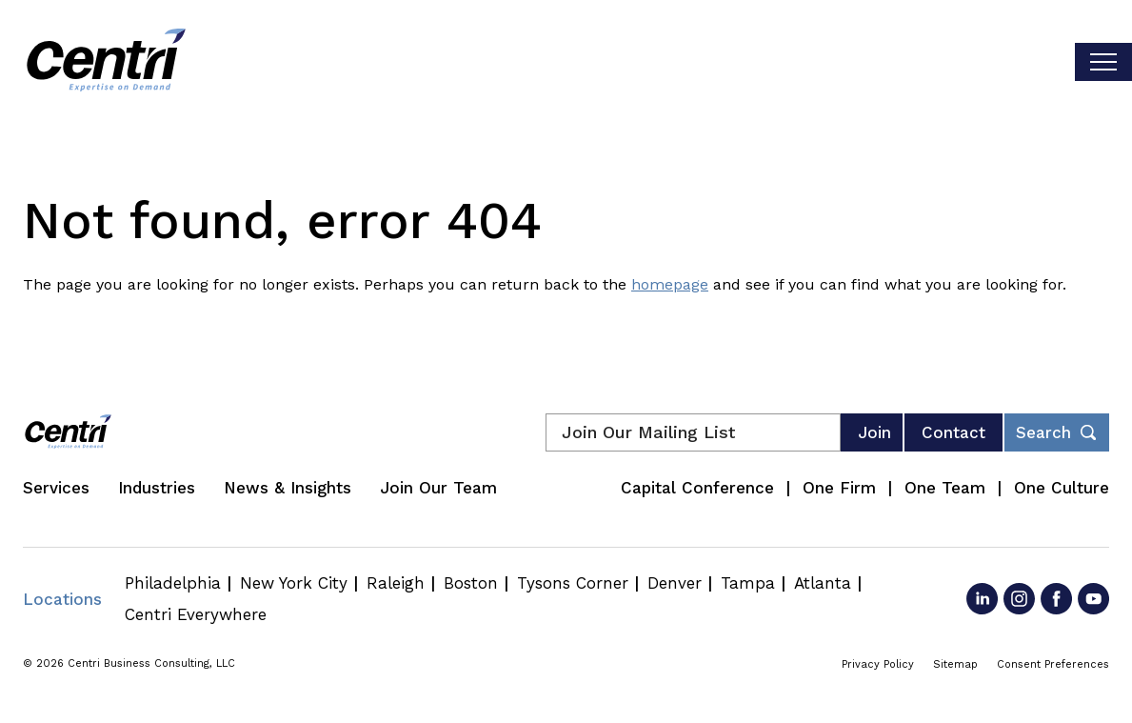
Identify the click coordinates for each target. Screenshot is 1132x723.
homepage (669, 284)
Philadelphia (173, 582)
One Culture (1061, 487)
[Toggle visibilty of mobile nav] (1103, 62)
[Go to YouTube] (1093, 598)
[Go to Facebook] (1056, 598)
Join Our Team (438, 487)
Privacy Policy (878, 664)
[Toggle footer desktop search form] (1056, 432)
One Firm (839, 487)
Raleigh (396, 582)
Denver (674, 582)
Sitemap (955, 664)
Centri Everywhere (196, 614)
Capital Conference (697, 487)
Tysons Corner (572, 582)
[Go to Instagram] (1019, 598)
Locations (62, 599)
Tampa (748, 582)
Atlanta (822, 582)
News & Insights (287, 487)
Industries (156, 487)
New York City (294, 582)
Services (56, 487)
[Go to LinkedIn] (982, 598)
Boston (471, 582)
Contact (953, 432)
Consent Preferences (1053, 664)
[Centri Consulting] (106, 62)
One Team (944, 487)
